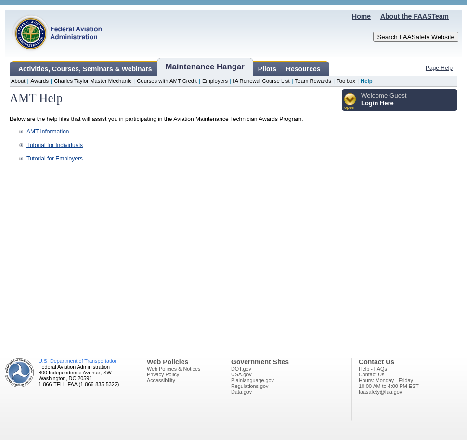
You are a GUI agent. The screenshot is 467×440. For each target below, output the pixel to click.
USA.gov (241, 374)
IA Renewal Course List (261, 81)
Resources (303, 69)
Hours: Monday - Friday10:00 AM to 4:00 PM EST (389, 383)
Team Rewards (313, 81)
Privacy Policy (163, 374)
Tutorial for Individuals (54, 145)
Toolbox (346, 81)
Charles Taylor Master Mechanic (92, 81)
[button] (350, 102)
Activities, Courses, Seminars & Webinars (85, 69)
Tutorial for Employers (54, 158)
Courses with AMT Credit (167, 81)
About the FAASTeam (414, 16)
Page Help (439, 68)
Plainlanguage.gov (252, 380)
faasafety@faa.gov (380, 392)
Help (366, 81)
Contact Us (371, 374)
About (18, 81)
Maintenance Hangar (205, 66)
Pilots (267, 69)
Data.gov (241, 392)
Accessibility (161, 380)
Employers (215, 81)
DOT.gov (241, 369)
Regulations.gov (249, 386)
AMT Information (47, 131)
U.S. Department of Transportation (78, 361)
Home (361, 16)
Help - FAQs (373, 369)
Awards (40, 81)
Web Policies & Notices (173, 369)
